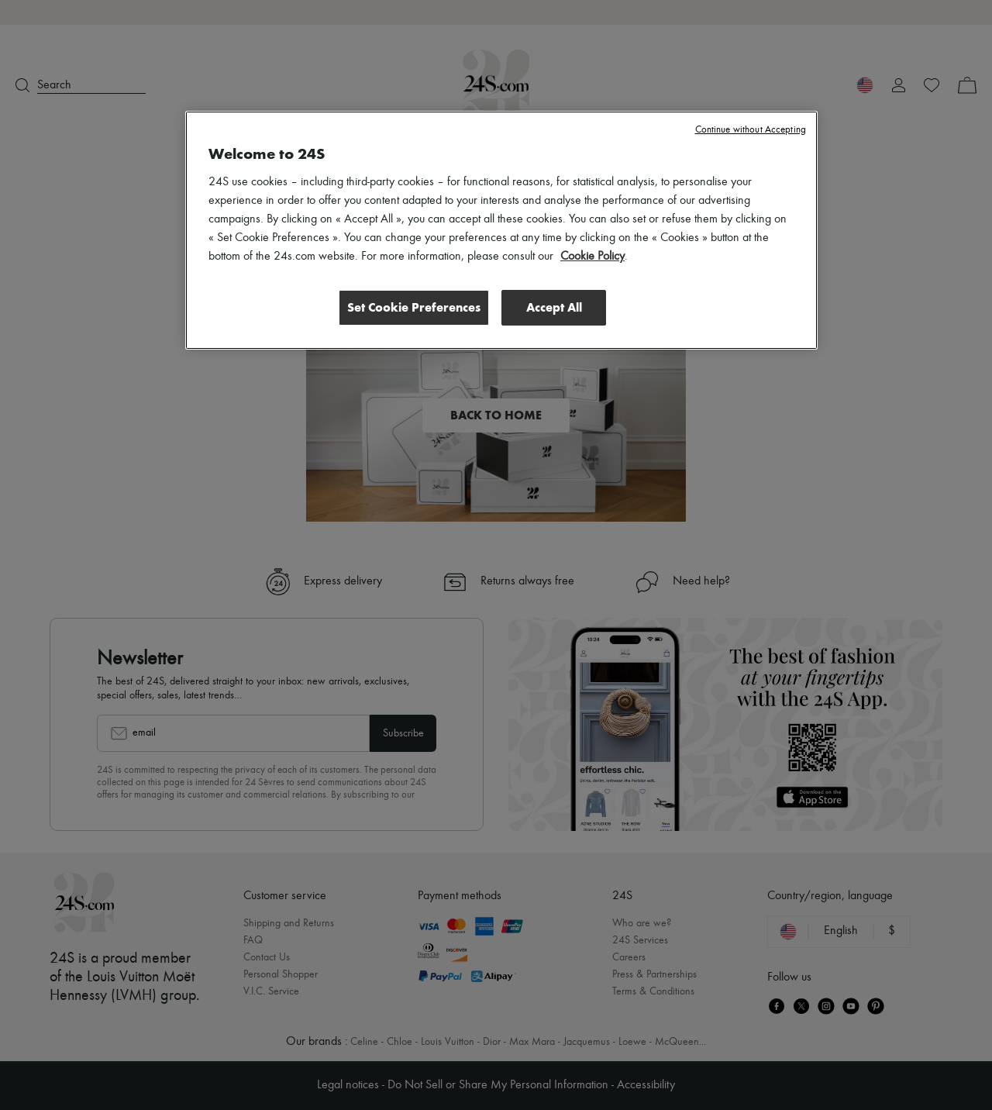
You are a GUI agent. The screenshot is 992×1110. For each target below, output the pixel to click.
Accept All (554, 307)
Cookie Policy (592, 256)
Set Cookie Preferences (413, 307)
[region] (501, 230)
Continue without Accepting (750, 130)
